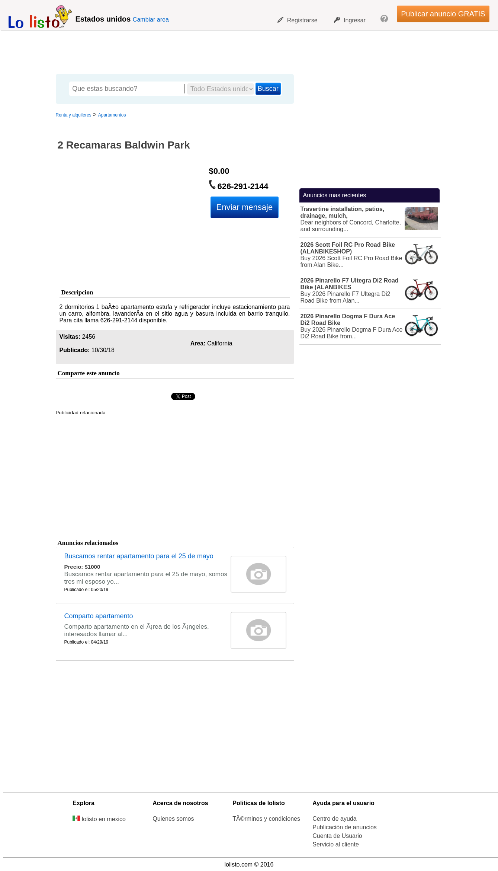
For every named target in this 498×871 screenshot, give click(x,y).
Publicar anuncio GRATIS (443, 14)
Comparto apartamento (98, 616)
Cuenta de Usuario (337, 836)
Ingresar (350, 20)
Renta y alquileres (73, 115)
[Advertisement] (245, 50)
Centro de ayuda (334, 819)
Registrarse (297, 20)
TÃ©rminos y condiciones (266, 819)
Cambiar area (151, 19)
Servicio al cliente (335, 844)
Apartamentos (112, 115)
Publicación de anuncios (344, 827)
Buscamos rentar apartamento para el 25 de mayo (138, 556)
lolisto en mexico (99, 819)
